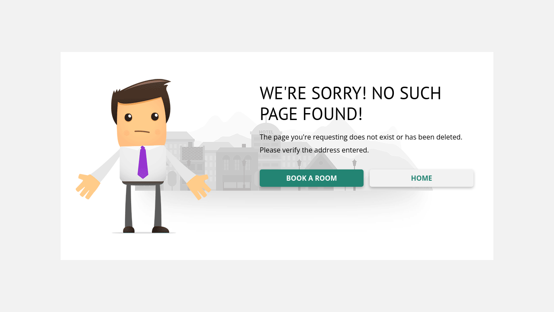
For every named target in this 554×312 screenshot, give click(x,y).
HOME (421, 178)
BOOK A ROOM (311, 178)
